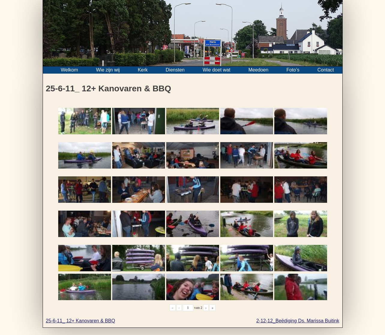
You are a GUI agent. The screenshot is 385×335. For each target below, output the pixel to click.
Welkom (69, 69)
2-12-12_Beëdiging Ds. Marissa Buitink (297, 320)
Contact (325, 69)
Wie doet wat (216, 69)
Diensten (175, 69)
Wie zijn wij (108, 69)
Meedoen (258, 69)
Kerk (143, 69)
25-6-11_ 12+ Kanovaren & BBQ (80, 320)
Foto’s (292, 69)
